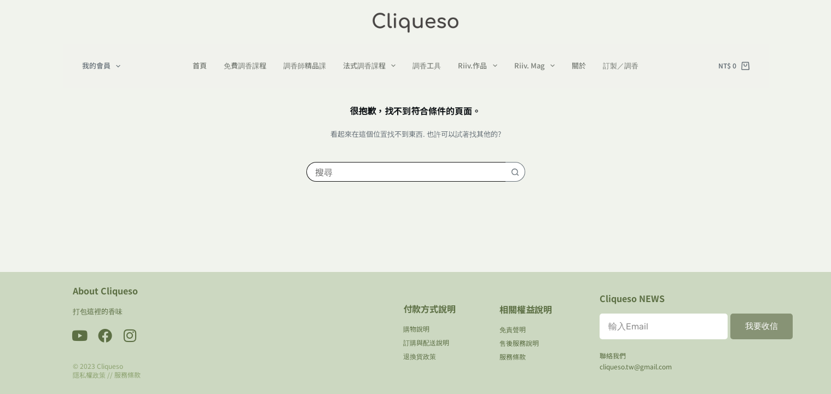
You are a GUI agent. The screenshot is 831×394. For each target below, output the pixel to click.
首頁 (200, 65)
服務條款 (127, 374)
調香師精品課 (304, 65)
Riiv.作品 (480, 65)
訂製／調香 (620, 65)
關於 (579, 65)
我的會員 (103, 66)
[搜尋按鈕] (515, 172)
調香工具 (426, 65)
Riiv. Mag (537, 65)
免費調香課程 (245, 65)
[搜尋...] (405, 172)
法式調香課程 (371, 65)
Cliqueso (110, 365)
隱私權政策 (89, 374)
